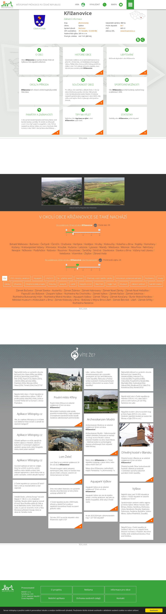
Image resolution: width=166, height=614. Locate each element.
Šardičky (87, 250)
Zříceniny (17, 284)
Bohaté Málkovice (19, 244)
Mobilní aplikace (56, 598)
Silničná (97, 250)
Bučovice (82, 28)
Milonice (125, 247)
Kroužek (62, 247)
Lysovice (93, 247)
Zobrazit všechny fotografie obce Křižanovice (83, 208)
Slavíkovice (108, 250)
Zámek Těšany (100, 296)
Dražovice (66, 244)
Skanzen (79, 278)
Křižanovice (78, 13)
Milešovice (114, 247)
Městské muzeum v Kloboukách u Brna (32, 299)
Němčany (148, 247)
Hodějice (88, 244)
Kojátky (138, 244)
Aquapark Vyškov (82, 296)
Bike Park (99, 284)
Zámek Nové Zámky (113, 290)
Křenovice (51, 247)
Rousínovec (75, 250)
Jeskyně (63, 284)
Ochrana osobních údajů (88, 598)
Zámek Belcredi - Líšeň (124, 299)
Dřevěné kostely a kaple (35, 284)
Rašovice (51, 250)
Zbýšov (87, 253)
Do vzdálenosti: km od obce (74, 225)
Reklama (88, 589)
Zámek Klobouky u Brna (67, 299)
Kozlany (16, 247)
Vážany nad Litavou (143, 250)
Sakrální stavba (155, 284)
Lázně (72, 284)
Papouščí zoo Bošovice (32, 293)
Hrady (160, 278)
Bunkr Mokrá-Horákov (140, 296)
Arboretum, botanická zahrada (128, 278)
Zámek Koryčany (118, 296)
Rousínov (62, 250)
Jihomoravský (84, 23)
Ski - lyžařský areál (64, 278)
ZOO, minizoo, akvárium (20, 278)
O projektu (56, 589)
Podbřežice (39, 250)
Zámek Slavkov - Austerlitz (48, 290)
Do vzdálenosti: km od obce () (71, 260)
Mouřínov (136, 247)
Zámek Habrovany (91, 290)
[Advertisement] (83, 156)
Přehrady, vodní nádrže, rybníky (99, 278)
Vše (4, 278)
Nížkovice (27, 250)
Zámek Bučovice (24, 290)
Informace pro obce (120, 589)
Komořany (149, 244)
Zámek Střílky (145, 299)
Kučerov (72, 247)
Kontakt (121, 598)
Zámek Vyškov (100, 293)
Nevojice (16, 250)
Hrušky (98, 244)
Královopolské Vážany (33, 247)
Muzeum (123, 284)
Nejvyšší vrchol (85, 284)
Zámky (7, 284)
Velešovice (64, 253)
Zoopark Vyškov (54, 293)
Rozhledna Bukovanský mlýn (27, 296)
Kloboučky (109, 244)
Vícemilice (77, 253)
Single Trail (111, 284)
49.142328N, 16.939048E (88, 31)
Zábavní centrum (138, 284)
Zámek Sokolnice (134, 293)
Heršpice (77, 244)
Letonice (83, 247)
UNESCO (49, 278)
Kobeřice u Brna (125, 244)
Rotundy (52, 284)
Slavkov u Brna (123, 250)
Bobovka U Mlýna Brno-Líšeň (96, 299)
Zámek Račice (116, 293)
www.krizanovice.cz (127, 31)
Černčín (55, 244)
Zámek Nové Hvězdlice (137, 290)
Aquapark (38, 278)
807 (121, 25)
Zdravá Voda (100, 253)
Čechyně (45, 244)
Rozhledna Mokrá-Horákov (57, 296)
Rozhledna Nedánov (83, 302)
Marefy (103, 247)
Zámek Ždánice (72, 290)
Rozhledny (149, 278)
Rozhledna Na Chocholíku (77, 293)
